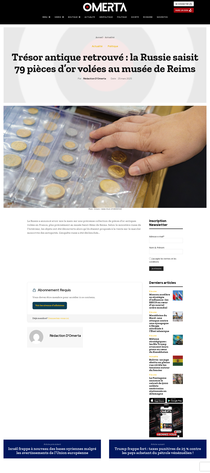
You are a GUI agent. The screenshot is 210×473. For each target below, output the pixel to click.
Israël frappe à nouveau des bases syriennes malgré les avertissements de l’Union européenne (52, 451)
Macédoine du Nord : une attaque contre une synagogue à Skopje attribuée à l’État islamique (159, 323)
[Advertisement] (84, 259)
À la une (153, 291)
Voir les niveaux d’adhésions (49, 305)
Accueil (99, 37)
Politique (113, 46)
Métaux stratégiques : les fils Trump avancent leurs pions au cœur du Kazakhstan (158, 345)
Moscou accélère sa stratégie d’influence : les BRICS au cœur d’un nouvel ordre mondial (159, 301)
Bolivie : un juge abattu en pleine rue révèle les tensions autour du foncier (159, 365)
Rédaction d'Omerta (94, 78)
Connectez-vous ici (58, 318)
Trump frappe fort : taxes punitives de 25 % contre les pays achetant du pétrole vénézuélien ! (158, 451)
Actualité (109, 37)
